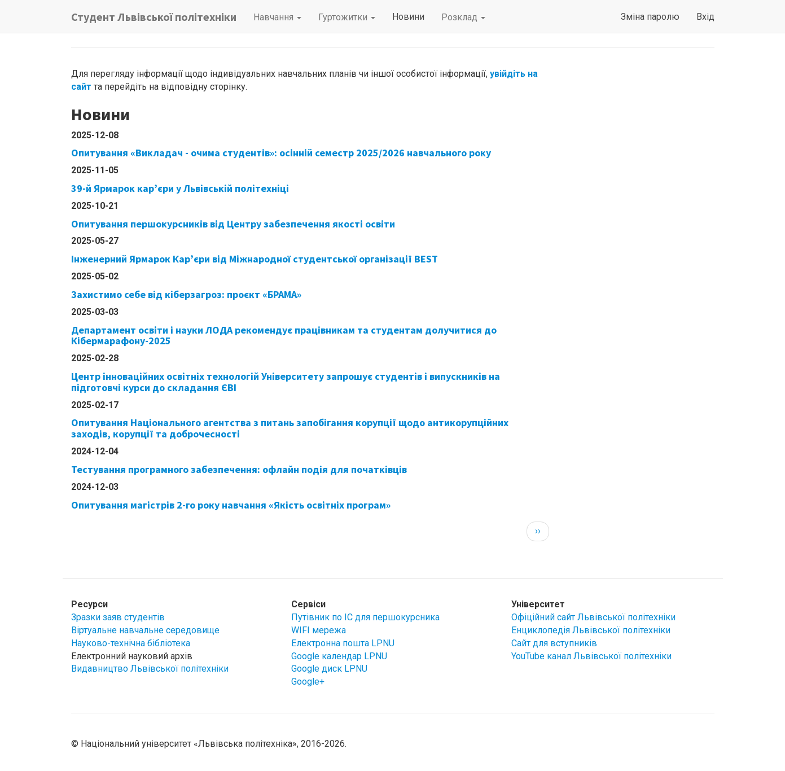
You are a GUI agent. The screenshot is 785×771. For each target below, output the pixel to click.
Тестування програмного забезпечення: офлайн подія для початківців (239, 469)
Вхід (705, 16)
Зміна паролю (650, 16)
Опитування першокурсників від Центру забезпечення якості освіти (233, 223)
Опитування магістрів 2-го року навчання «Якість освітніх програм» (231, 504)
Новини (408, 16)
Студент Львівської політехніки (153, 17)
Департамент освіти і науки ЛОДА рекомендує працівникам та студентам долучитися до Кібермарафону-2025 (284, 335)
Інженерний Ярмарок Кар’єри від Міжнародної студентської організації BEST (254, 258)
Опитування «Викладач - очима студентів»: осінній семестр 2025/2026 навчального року (281, 152)
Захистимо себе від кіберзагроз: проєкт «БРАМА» (186, 294)
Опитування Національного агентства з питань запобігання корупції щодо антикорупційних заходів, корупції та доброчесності (289, 428)
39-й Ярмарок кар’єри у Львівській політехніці (180, 188)
